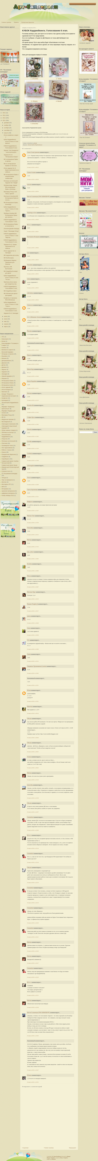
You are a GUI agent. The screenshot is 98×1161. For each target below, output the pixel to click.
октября (6, 127)
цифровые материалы (8, 493)
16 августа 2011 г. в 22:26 (33, 951)
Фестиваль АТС (6, 484)
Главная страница (6, 22)
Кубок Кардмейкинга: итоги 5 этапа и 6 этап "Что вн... (11, 277)
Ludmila (29, 453)
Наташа (29, 393)
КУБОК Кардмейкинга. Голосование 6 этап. (45, 30)
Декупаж (4, 363)
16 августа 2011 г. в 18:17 (33, 611)
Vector (29, 477)
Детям (3, 365)
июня (5, 319)
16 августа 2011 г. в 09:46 (33, 247)
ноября (6, 125)
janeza (29, 616)
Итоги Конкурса (6, 389)
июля (5, 316)
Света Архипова (32, 489)
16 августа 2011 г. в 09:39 (33, 207)
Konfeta (29, 564)
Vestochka (30, 528)
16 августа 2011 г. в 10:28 (33, 364)
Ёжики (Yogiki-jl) (32, 604)
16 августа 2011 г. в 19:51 (33, 685)
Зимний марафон (7, 376)
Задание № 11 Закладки (11, 313)
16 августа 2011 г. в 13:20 (33, 448)
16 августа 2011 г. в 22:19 (33, 882)
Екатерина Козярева (33, 237)
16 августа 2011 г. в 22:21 (33, 937)
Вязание (4, 358)
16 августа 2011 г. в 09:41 (33, 231)
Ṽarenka (29, 331)
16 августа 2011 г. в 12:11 (33, 388)
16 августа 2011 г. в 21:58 (33, 798)
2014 (4, 113)
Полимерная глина (7, 445)
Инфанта (30, 501)
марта (6, 326)
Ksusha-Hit (30, 405)
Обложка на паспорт (8, 432)
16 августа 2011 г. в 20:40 (33, 737)
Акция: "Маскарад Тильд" (11, 231)
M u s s (29, 224)
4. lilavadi (58, 101)
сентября (7, 130)
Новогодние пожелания (8, 424)
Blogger (68, 1156)
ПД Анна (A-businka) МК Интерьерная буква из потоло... (11, 198)
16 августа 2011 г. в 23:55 (33, 1082)
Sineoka (29, 429)
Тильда (4, 477)
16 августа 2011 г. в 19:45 (33, 673)
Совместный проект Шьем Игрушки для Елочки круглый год (10, 467)
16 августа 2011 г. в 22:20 (33, 922)
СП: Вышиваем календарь (9, 473)
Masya (29, 576)
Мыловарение (6, 421)
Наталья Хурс (31, 592)
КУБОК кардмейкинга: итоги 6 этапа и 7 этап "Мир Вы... (11, 235)
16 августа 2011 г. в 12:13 (33, 400)
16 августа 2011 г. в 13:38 (33, 460)
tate (28, 253)
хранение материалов (8, 491)
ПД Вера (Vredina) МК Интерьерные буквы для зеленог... (10, 215)
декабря (6, 122)
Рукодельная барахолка (27, 22)
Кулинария (5, 400)
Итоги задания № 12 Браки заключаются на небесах (11, 170)
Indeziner (53, 1159)
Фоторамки (5, 489)
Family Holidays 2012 (8, 495)
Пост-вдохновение (7, 447)
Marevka (29, 706)
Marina (29, 540)
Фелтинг (4, 482)
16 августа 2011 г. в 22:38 (33, 1007)
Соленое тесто (6, 471)
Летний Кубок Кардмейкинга (10, 402)
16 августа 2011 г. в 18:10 (33, 599)
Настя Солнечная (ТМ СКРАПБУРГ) (38, 196)
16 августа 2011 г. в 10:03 (33, 338)
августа (6, 133)
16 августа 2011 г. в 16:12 (33, 534)
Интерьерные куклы (8, 385)
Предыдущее (72, 1147)
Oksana (29, 718)
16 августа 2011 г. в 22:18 (33, 862)
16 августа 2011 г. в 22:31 (33, 995)
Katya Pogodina (32, 381)
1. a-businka (34, 78)
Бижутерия (5, 339)
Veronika (29, 265)
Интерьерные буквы (8, 380)
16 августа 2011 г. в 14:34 (33, 472)
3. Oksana (34, 101)
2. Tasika (59, 78)
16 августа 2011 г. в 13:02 (33, 424)
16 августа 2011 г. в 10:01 (33, 326)
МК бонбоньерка (9, 258)
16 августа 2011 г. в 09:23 (33, 167)
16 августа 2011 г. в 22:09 (33, 830)
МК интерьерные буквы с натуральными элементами (11, 176)
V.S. (28, 640)
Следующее (25, 1147)
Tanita (29, 654)
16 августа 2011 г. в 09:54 (33, 299)
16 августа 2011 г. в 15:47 (33, 510)
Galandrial (30, 817)
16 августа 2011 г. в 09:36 (33, 191)
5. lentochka (34, 123)
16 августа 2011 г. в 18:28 (33, 623)
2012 (4, 118)
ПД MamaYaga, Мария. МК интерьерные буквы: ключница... (10, 187)
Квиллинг (4, 391)
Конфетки (4, 398)
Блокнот (4, 347)
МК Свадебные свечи (10, 291)
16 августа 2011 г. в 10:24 (33, 350)
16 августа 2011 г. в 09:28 (33, 179)
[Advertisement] (29, 1137)
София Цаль (31, 417)
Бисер (3, 341)
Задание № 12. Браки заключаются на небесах (10, 246)
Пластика (4, 443)
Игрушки (4, 378)
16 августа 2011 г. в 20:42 (33, 767)
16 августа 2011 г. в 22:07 (33, 812)
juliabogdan (30, 465)
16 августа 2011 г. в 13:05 (33, 436)
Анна (28, 628)
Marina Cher (31, 516)
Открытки (4, 439)
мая (5, 321)
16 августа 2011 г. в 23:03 (33, 1035)
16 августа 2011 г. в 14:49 (33, 484)
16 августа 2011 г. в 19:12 (33, 661)
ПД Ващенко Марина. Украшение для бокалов (10, 262)
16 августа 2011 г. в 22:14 (33, 848)
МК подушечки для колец (11, 255)
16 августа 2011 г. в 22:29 (33, 977)
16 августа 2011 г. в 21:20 (33, 779)
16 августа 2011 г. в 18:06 (33, 570)
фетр (3, 486)
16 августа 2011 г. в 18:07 (33, 586)
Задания (4, 371)
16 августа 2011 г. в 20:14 (33, 713)
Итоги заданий (6, 387)
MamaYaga (30, 369)
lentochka (30, 785)
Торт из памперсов (7, 480)
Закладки (4, 374)
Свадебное (5, 456)
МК (2, 417)
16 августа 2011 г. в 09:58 (33, 311)
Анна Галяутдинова (33, 152)
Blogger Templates (51, 1157)
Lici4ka (29, 441)
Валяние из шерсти (7, 349)
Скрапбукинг (5, 459)
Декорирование (6, 360)
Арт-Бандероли (57, 1156)
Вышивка (4, 356)
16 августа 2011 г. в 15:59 (33, 522)
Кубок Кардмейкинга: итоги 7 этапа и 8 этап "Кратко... (11, 208)
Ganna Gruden (31, 172)
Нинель (29, 355)
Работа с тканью (6, 450)
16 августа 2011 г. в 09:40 (33, 219)
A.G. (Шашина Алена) (34, 317)
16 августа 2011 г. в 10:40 (33, 376)
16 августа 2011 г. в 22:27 (33, 963)
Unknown (30, 305)
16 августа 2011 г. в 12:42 (33, 412)
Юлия (29, 690)
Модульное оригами (8, 419)
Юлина (29, 1075)
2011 (4, 120)
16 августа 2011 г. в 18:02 (33, 558)
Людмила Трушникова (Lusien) (36, 666)
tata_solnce (30, 552)
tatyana (29, 184)
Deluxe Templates (64, 1157)
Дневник (4, 367)
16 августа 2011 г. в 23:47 (33, 1070)
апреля (6, 324)
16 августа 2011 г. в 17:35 (33, 546)
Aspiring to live (31, 212)
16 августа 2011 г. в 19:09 (33, 649)
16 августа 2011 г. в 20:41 (33, 751)
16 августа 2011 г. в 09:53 (33, 259)
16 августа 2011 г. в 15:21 (33, 496)
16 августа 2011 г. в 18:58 (33, 635)
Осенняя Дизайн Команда (11, 228)
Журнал (4, 369)
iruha (28, 279)
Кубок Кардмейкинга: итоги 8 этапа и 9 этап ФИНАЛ (11, 141)
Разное (4, 452)
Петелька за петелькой (8, 441)
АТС (3, 336)
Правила (16, 22)
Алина (29, 757)
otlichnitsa (30, 293)
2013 (4, 115)
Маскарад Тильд (6, 415)
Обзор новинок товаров (9, 430)
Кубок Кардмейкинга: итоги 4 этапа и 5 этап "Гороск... (11, 304)
